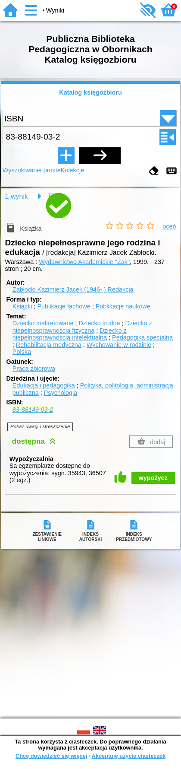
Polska (21, 351)
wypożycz (153, 477)
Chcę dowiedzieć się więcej (51, 756)
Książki (22, 306)
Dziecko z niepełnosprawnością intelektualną (69, 334)
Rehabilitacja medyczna (48, 344)
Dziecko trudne (99, 323)
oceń (169, 226)
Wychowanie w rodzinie (119, 344)
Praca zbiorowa (33, 368)
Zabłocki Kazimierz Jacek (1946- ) (73, 289)
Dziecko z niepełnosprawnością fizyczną (82, 327)
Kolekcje (72, 170)
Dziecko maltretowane (43, 323)
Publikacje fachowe (63, 306)
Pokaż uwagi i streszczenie (40, 426)
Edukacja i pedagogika (43, 385)
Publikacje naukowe (123, 306)
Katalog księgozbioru (90, 92)
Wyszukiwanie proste (32, 170)
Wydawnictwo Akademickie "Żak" (84, 261)
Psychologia (61, 392)
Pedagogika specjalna (142, 337)
